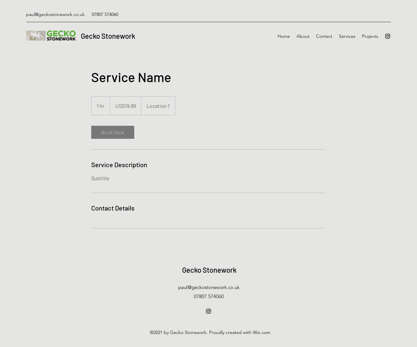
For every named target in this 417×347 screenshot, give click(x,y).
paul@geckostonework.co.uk (55, 14)
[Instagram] (387, 36)
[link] (112, 132)
